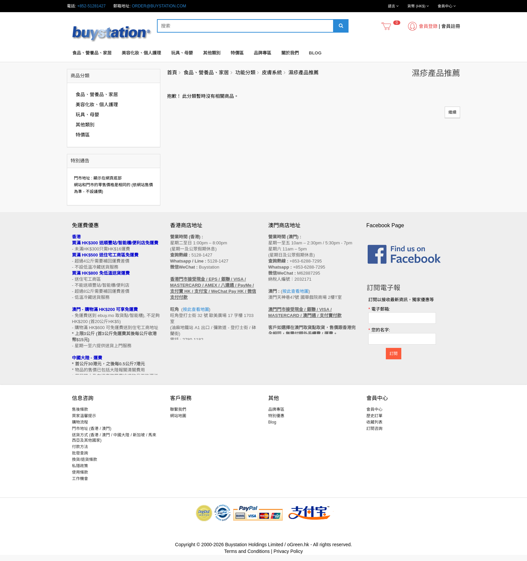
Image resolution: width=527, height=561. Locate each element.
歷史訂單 (374, 421)
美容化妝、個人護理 (141, 52)
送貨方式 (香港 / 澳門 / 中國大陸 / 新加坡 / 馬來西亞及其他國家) (114, 444)
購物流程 (80, 428)
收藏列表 (374, 428)
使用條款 (80, 478)
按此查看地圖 (196, 309)
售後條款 (80, 415)
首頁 (172, 72)
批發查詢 (80, 459)
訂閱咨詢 (374, 434)
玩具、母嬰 (182, 52)
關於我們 (290, 52)
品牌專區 (262, 52)
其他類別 (211, 52)
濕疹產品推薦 (303, 72)
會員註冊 (450, 26)
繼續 (452, 112)
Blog (315, 52)
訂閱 (394, 353)
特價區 (237, 52)
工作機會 (80, 484)
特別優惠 (276, 421)
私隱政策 (80, 472)
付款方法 (80, 452)
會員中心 (374, 415)
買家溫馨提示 (84, 421)
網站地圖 (178, 421)
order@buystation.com (159, 6)
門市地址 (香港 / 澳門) (91, 434)
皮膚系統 (272, 72)
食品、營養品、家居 (92, 52)
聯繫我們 (178, 415)
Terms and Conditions (247, 557)
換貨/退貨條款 (84, 465)
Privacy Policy (288, 557)
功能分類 (245, 72)
